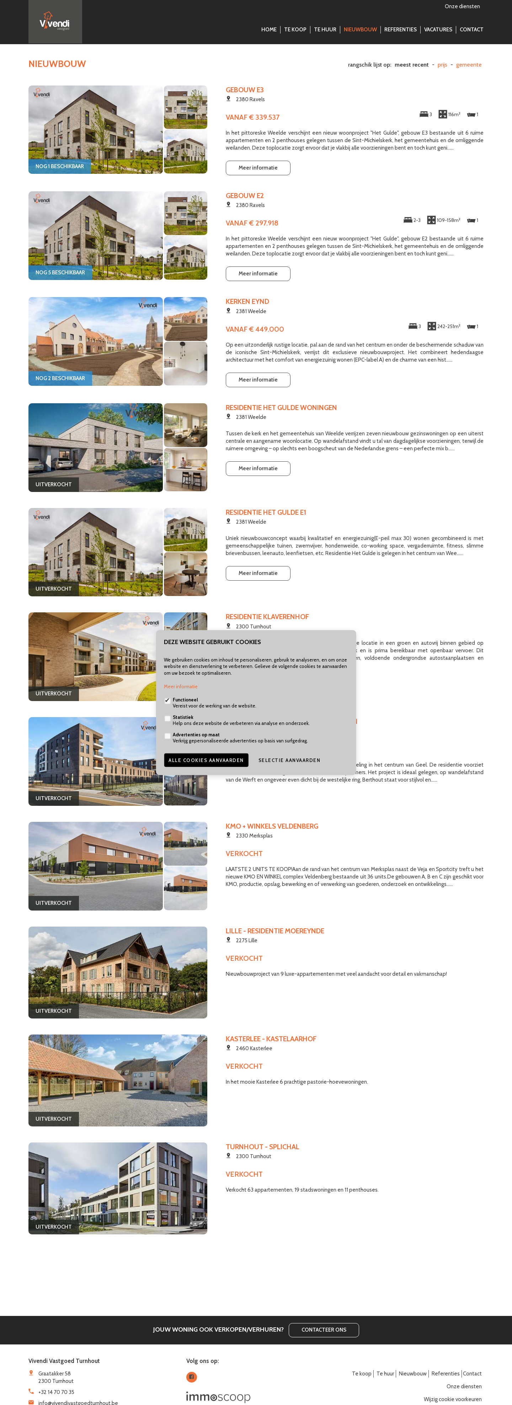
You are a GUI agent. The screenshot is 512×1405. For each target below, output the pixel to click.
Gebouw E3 (245, 89)
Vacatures (438, 29)
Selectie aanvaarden (289, 760)
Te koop (295, 29)
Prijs (442, 64)
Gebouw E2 (245, 195)
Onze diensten (462, 6)
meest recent (412, 64)
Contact (472, 29)
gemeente (469, 64)
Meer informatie (258, 168)
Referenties (400, 29)
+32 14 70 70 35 (56, 1392)
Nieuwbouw (360, 29)
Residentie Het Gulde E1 (266, 512)
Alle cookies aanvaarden (206, 760)
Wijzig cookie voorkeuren (453, 1399)
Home (269, 29)
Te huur (325, 29)
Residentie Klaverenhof (267, 616)
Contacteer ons (324, 1330)
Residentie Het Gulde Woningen (281, 407)
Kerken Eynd (247, 301)
